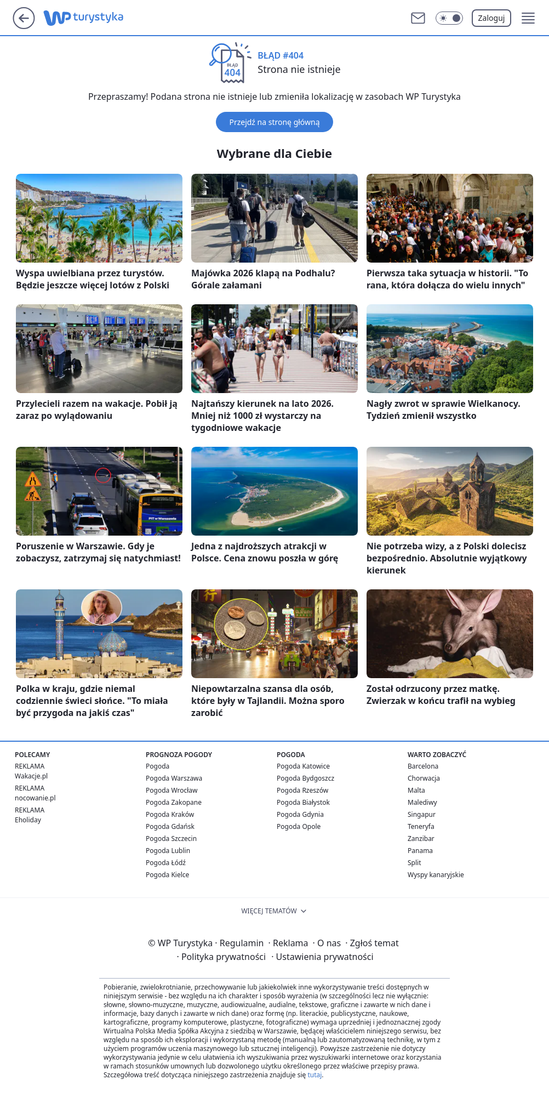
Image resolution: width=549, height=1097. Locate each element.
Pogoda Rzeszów (302, 790)
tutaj (314, 1074)
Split (414, 862)
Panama (420, 850)
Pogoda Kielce (167, 874)
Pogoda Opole (299, 826)
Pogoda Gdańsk (170, 826)
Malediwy (422, 802)
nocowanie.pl (35, 798)
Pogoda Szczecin (171, 838)
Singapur (422, 814)
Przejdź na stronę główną (274, 122)
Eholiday (28, 820)
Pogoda (157, 766)
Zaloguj (491, 18)
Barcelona (423, 766)
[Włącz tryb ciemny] (449, 18)
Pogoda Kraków (170, 814)
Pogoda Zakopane (174, 802)
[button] (528, 18)
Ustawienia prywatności (322, 957)
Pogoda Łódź (166, 862)
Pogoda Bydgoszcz (305, 778)
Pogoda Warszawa (174, 778)
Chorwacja (424, 778)
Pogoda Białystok (303, 802)
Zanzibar (421, 838)
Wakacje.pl (31, 776)
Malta (416, 790)
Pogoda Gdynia (300, 814)
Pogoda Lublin (168, 850)
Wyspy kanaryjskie (436, 874)
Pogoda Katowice (303, 766)
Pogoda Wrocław (171, 790)
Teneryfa (421, 826)
